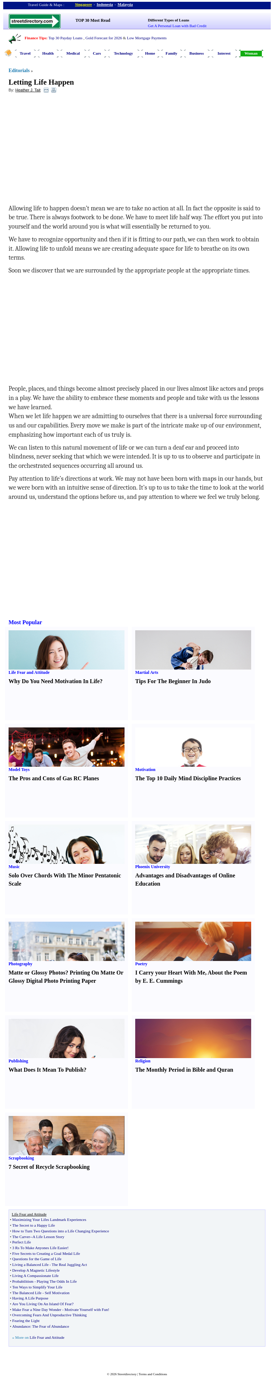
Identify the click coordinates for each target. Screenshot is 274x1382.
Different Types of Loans (168, 20)
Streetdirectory (126, 1374)
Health (48, 53)
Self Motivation (57, 1293)
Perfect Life (21, 1242)
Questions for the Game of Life (36, 1259)
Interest (224, 53)
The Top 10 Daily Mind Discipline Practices (188, 778)
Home (150, 53)
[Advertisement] (67, 150)
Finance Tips (35, 38)
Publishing (18, 1060)
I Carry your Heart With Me (170, 973)
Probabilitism (22, 1281)
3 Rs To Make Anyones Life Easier (39, 1248)
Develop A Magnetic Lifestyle (36, 1270)
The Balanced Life (26, 1293)
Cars (97, 53)
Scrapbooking (21, 1158)
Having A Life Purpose (30, 1298)
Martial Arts (146, 672)
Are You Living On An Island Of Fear (42, 1304)
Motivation (145, 769)
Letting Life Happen (41, 82)
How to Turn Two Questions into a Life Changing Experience (60, 1231)
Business (196, 53)
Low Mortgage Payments (147, 38)
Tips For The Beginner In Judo (173, 681)
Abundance (21, 1326)
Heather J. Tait (28, 90)
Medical (73, 53)
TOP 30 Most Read (93, 20)
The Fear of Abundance (50, 1326)
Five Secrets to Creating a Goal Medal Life (46, 1253)
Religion (143, 1060)
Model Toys (19, 769)
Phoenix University (152, 866)
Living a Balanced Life (30, 1264)
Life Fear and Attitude (29, 672)
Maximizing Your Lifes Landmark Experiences (49, 1219)
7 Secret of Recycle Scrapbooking (49, 1167)
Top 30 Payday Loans (65, 38)
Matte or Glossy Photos (37, 973)
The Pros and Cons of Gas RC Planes (54, 778)
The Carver (21, 1237)
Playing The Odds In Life (57, 1281)
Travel (25, 53)
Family (171, 53)
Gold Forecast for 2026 (103, 38)
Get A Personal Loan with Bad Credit (177, 26)
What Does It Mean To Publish (46, 1070)
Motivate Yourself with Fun (86, 1309)
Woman (251, 53)
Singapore (83, 4)
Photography (20, 963)
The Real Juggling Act (69, 1264)
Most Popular (25, 622)
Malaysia (125, 4)
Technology (123, 53)
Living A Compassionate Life (35, 1275)
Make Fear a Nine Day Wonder (36, 1309)
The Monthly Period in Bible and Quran (184, 1070)
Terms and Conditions (153, 1374)
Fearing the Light (25, 1320)
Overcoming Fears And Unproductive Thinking (49, 1315)
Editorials (19, 70)
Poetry (141, 963)
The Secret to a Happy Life (33, 1225)
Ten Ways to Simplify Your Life (37, 1287)
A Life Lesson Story (48, 1237)
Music (14, 866)
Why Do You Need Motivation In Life (54, 681)
